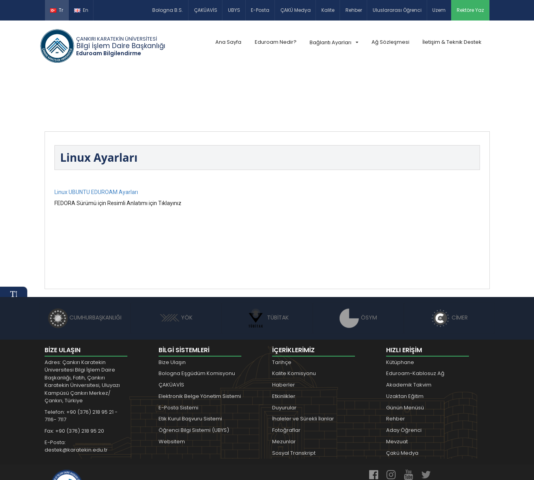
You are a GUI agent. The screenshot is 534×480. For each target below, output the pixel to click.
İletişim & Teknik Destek (452, 42)
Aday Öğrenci (404, 379)
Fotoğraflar (286, 379)
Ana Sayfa (228, 42)
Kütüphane (400, 310)
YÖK (176, 266)
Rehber (353, 10)
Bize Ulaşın (172, 310)
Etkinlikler (283, 345)
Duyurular (284, 356)
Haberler (283, 333)
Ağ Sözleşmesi (390, 42)
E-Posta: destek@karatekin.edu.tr (76, 395)
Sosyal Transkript (294, 401)
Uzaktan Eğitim (405, 345)
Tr (56, 10)
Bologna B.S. (167, 10)
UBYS (234, 10)
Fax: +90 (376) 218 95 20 (74, 379)
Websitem (172, 390)
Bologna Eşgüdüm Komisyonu (197, 322)
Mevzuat (397, 390)
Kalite (327, 10)
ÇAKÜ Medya (295, 10)
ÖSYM (358, 266)
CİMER (449, 266)
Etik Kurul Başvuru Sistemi (190, 367)
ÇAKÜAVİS (205, 10)
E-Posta (260, 10)
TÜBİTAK (267, 266)
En (81, 10)
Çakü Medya (402, 401)
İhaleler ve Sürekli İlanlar (303, 367)
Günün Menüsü (405, 356)
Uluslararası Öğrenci (397, 10)
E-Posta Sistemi (178, 356)
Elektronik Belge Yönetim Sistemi (200, 345)
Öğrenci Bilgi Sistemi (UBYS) (194, 379)
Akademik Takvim (408, 333)
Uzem (439, 10)
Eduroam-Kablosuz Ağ (415, 322)
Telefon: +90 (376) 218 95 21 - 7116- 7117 (81, 364)
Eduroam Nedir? (276, 42)
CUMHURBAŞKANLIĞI (84, 266)
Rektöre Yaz (470, 10)
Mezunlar (284, 390)
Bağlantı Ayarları (334, 42)
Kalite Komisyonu (294, 322)
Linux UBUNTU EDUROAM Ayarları (96, 140)
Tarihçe (281, 310)
